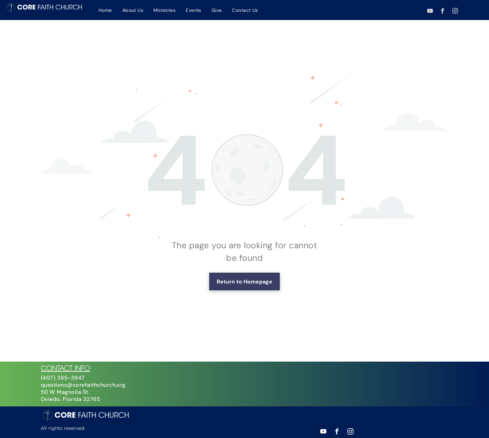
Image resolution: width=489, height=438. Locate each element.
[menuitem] (105, 10)
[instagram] (455, 12)
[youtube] (430, 12)
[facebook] (442, 12)
